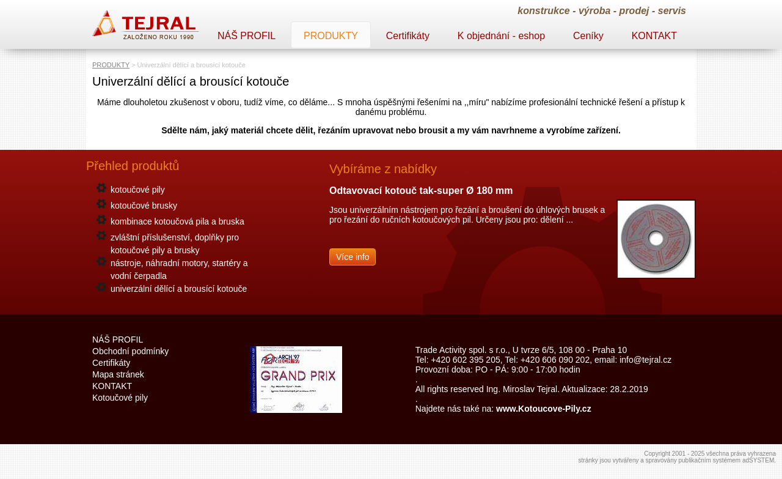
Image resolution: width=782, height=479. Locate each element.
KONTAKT (654, 36)
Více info (352, 257)
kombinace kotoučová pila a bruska (177, 221)
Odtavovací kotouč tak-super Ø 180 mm (421, 190)
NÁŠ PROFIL (246, 36)
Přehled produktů (132, 166)
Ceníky (588, 36)
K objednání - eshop (501, 36)
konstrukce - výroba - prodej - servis (601, 11)
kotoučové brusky (144, 205)
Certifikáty (407, 36)
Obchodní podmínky (130, 351)
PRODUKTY (111, 65)
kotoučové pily (138, 190)
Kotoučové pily (120, 398)
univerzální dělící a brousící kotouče (179, 289)
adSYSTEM (758, 460)
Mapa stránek (118, 374)
